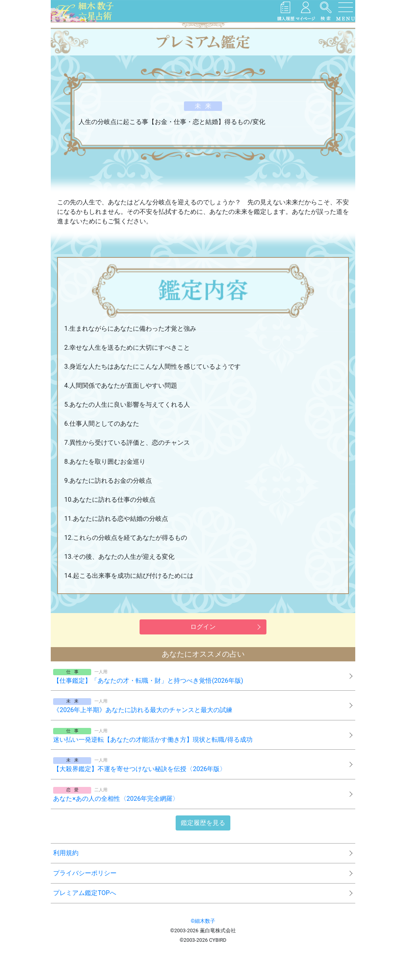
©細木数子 (203, 921)
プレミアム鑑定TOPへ (84, 893)
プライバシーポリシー (85, 873)
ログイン (203, 626)
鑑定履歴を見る (203, 823)
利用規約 (66, 853)
